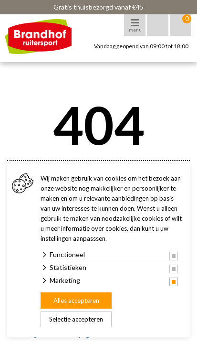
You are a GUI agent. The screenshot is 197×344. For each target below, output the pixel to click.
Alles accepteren (76, 300)
